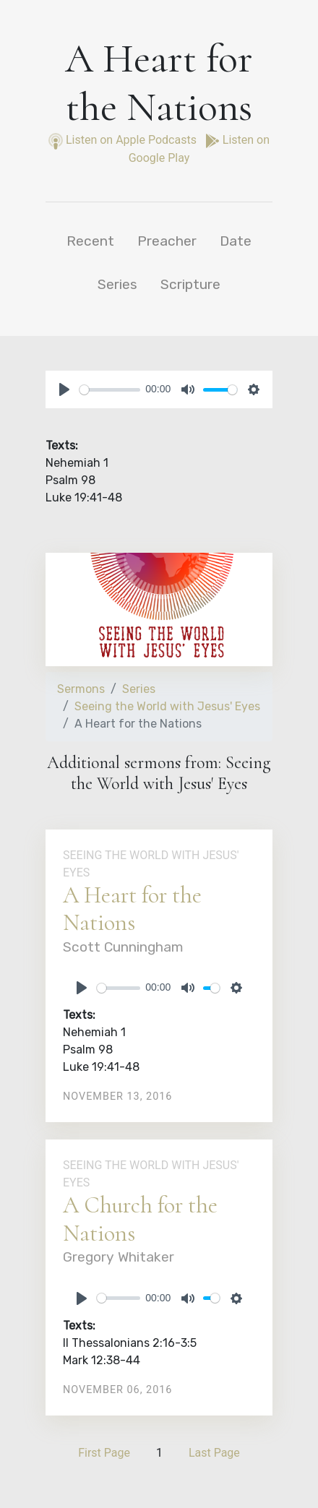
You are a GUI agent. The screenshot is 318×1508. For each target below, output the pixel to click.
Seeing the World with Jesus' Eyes (167, 706)
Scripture (190, 284)
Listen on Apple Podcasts (123, 140)
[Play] (64, 389)
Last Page (214, 1453)
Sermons (81, 689)
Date (236, 241)
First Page (104, 1453)
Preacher (167, 241)
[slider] (110, 390)
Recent (90, 241)
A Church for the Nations (140, 1218)
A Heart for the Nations (132, 908)
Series (117, 284)
